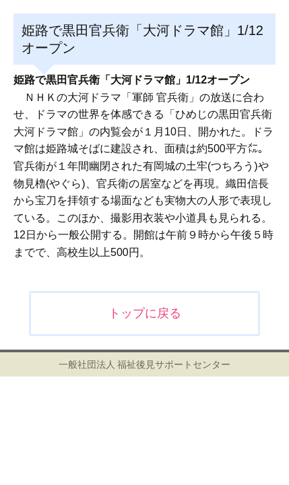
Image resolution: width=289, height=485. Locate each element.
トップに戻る (144, 313)
